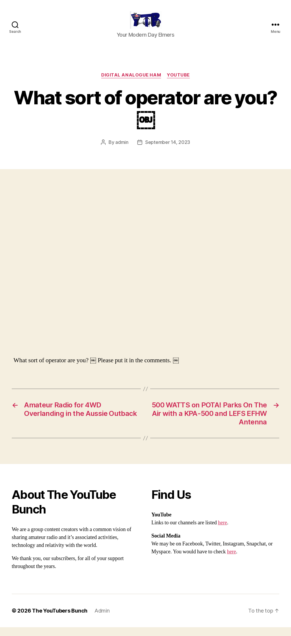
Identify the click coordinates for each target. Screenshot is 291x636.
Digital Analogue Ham (131, 83)
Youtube (178, 83)
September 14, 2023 (167, 151)
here (222, 531)
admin (121, 151)
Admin (102, 619)
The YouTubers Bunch (59, 619)
